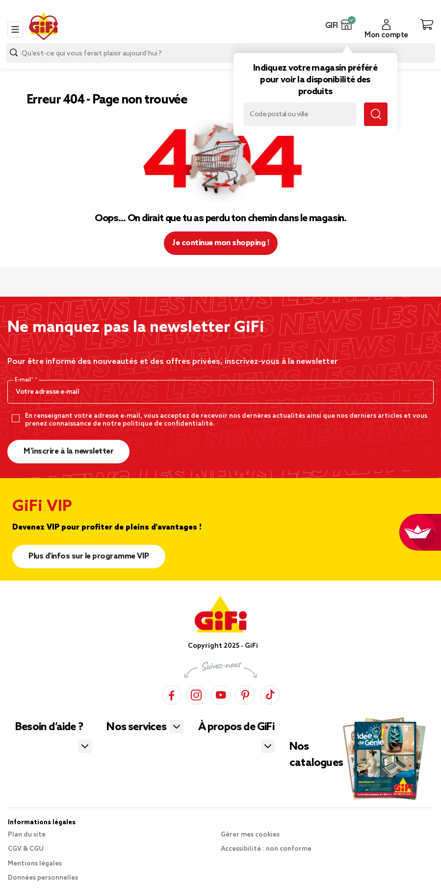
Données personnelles (43, 878)
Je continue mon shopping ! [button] (220, 243)
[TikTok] (270, 694)
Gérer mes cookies (250, 834)
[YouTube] (221, 694)
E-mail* (25, 380)
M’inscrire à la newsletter (68, 451)
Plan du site (27, 834)
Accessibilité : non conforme (266, 849)
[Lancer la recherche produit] (14, 53)
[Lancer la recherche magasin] (376, 114)
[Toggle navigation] (15, 29)
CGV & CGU (26, 849)
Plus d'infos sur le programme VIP (88, 556)
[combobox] (220, 53)
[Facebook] (172, 694)
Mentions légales (35, 863)
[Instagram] (196, 694)
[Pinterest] (245, 694)
